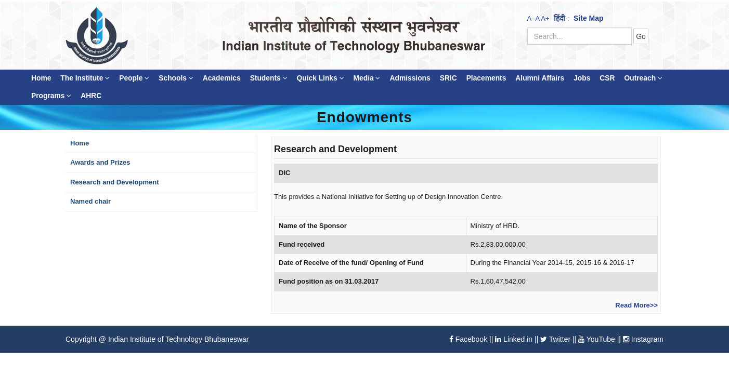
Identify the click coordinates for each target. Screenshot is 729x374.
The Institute (85, 78)
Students (269, 78)
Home (41, 78)
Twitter (555, 339)
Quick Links (320, 78)
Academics (222, 78)
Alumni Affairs (539, 78)
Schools (176, 78)
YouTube (596, 339)
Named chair (90, 201)
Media (367, 78)
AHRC (91, 96)
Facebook (468, 339)
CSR (607, 78)
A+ (545, 18)
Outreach (643, 78)
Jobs (582, 78)
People (134, 78)
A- (530, 18)
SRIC (448, 78)
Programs (51, 96)
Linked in (513, 339)
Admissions (409, 78)
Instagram (643, 339)
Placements (486, 78)
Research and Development (114, 182)
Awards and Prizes (100, 162)
